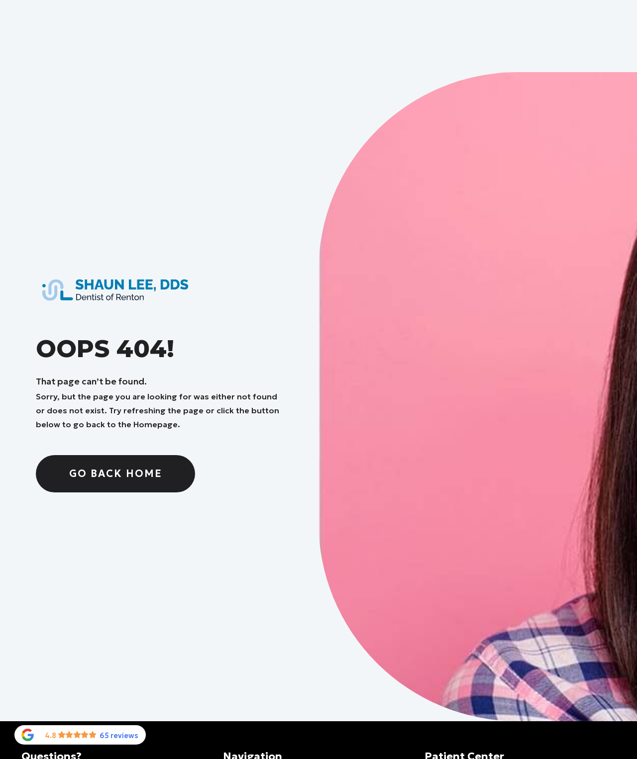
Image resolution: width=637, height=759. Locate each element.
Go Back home (115, 473)
